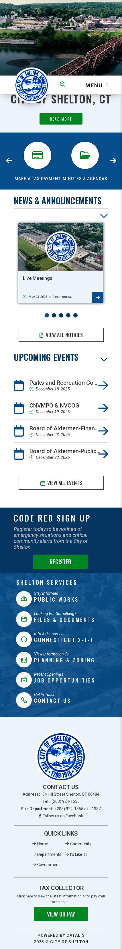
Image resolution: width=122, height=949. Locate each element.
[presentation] (9, 161)
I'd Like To (79, 854)
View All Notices (64, 335)
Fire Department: (61, 809)
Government (48, 864)
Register (60, 561)
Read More (61, 119)
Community (80, 844)
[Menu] (92, 85)
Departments (49, 854)
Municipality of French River (32, 85)
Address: (61, 794)
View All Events (64, 482)
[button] (47, 315)
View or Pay (61, 914)
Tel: (61, 801)
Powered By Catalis (61, 935)
